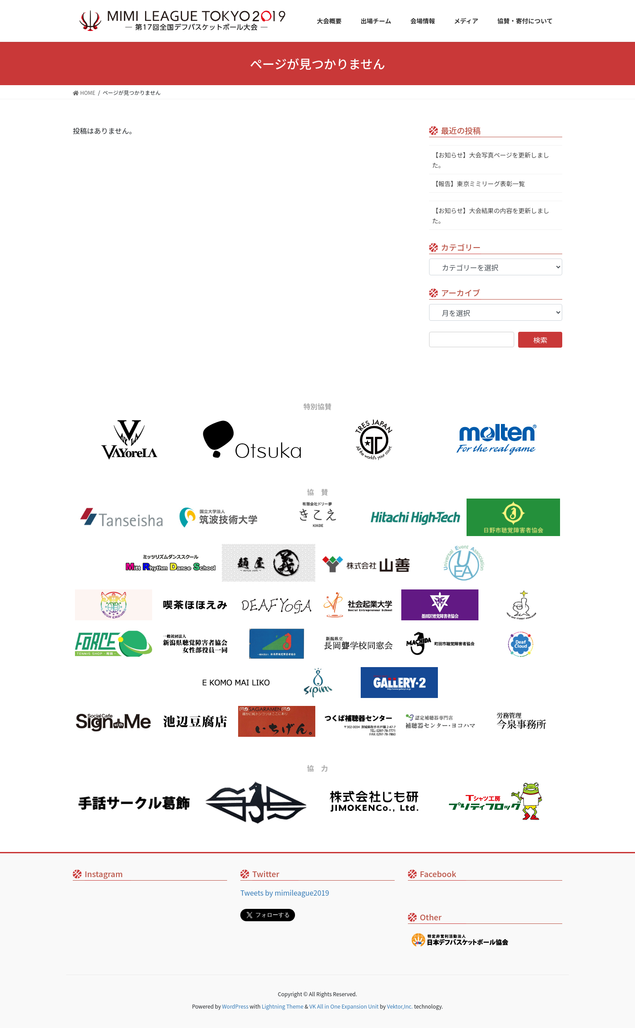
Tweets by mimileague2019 (284, 892)
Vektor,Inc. (400, 1006)
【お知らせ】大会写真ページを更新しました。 (490, 159)
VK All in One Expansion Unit (344, 1006)
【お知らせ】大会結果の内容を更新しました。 (490, 215)
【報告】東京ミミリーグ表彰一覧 (478, 183)
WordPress (235, 1006)
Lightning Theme (282, 1006)
